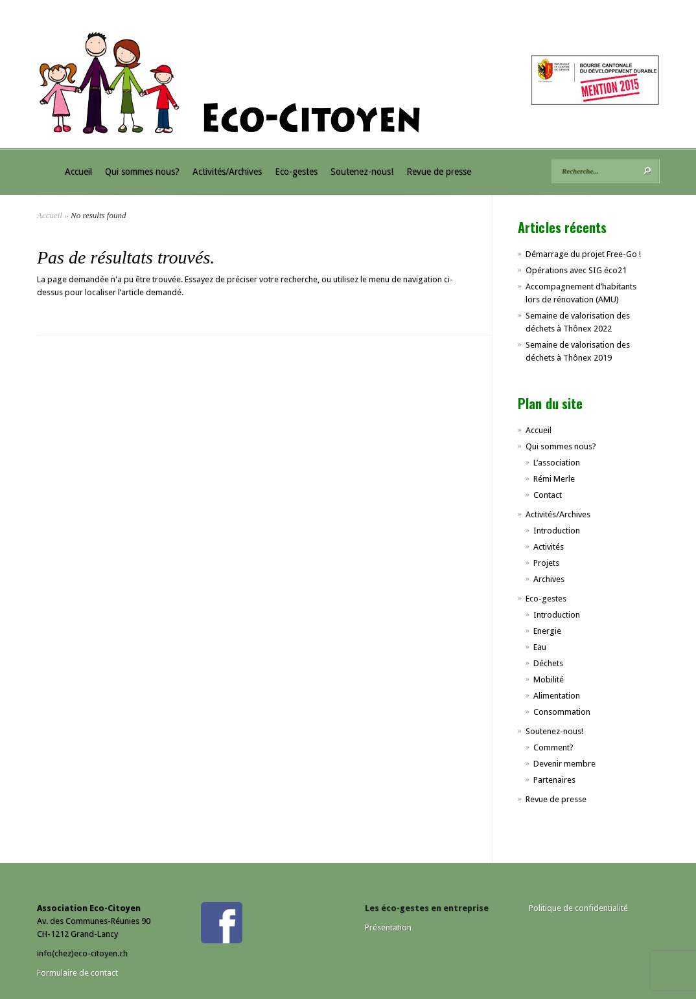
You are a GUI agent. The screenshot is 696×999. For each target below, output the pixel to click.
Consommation (561, 712)
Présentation (388, 927)
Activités (548, 547)
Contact (547, 495)
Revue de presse (438, 171)
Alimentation (556, 696)
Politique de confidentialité (578, 908)
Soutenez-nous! (362, 171)
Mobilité (548, 679)
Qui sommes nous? (142, 171)
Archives (548, 579)
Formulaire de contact (77, 973)
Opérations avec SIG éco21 (576, 270)
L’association (556, 462)
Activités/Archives (227, 171)
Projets (546, 563)
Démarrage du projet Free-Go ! (583, 254)
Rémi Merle (554, 479)
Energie (547, 631)
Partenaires (554, 780)
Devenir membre (564, 764)
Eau (539, 647)
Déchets (548, 663)
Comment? (553, 747)
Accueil (78, 171)
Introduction (556, 530)
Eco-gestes (296, 171)
